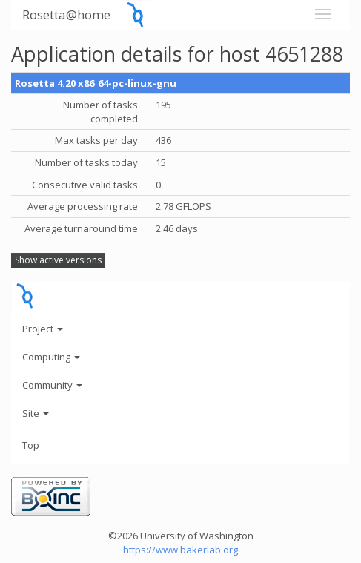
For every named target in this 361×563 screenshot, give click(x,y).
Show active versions (58, 260)
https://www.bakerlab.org (180, 549)
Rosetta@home (66, 14)
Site (35, 413)
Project (42, 328)
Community (52, 385)
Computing (51, 356)
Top (30, 445)
